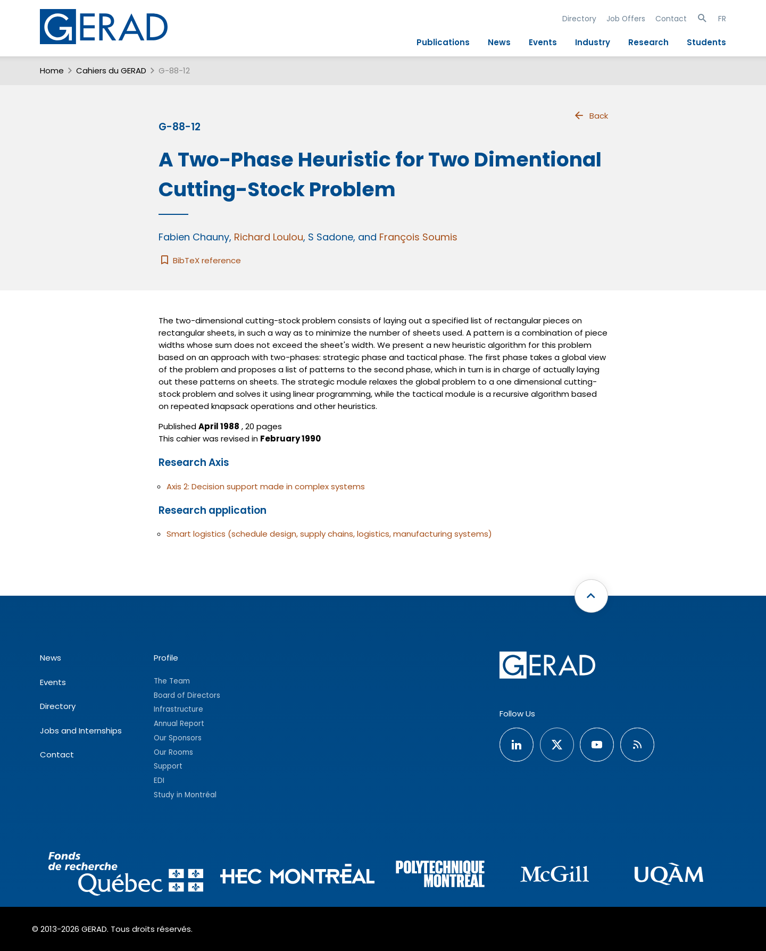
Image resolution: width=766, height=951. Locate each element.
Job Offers (625, 18)
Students (706, 42)
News (499, 42)
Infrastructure (178, 709)
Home (52, 70)
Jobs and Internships (81, 730)
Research (648, 42)
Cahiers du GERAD (111, 70)
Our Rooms (173, 752)
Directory (579, 18)
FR (722, 18)
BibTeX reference (200, 260)
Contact (671, 18)
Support (168, 766)
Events (543, 42)
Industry (592, 42)
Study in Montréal (185, 795)
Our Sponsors (178, 738)
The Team (172, 681)
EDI (159, 780)
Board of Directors (187, 695)
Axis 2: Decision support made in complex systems (265, 486)
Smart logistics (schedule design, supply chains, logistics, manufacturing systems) (329, 533)
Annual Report (179, 724)
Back (590, 115)
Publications (443, 42)
